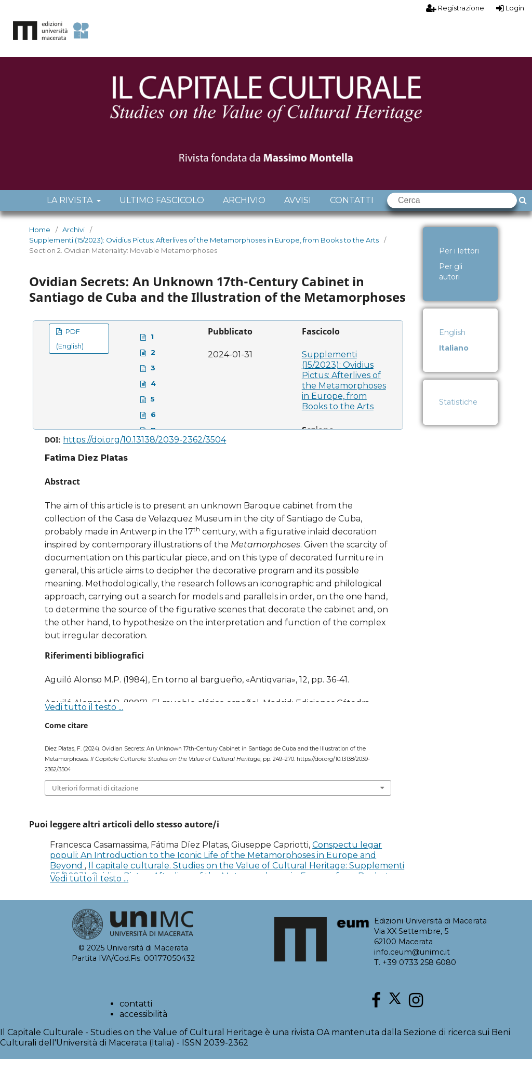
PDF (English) (70, 351)
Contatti (352, 213)
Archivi (73, 242)
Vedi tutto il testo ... (84, 720)
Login (510, 8)
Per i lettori (459, 264)
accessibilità (143, 1027)
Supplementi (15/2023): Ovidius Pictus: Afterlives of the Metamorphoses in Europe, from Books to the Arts (204, 253)
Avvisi (297, 213)
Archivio (244, 213)
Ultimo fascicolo (161, 213)
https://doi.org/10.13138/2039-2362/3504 (144, 453)
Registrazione (455, 8)
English (452, 345)
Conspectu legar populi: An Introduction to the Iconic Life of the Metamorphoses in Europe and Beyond (216, 868)
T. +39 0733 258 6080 (415, 975)
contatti (135, 1017)
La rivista (71, 213)
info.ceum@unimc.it (412, 965)
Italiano (454, 361)
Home (39, 242)
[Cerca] (452, 213)
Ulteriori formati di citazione (95, 801)
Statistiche (458, 415)
